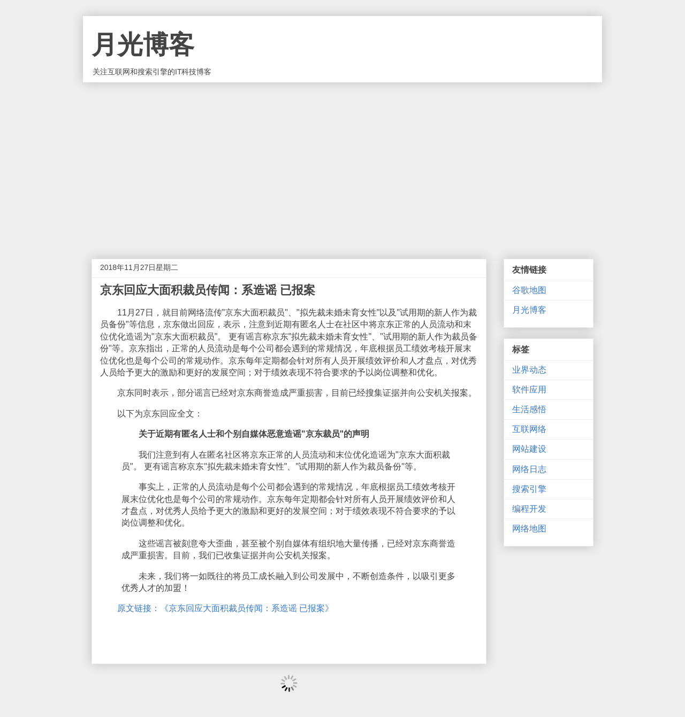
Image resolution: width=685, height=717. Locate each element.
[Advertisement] (342, 162)
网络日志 (529, 469)
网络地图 (529, 528)
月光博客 (143, 44)
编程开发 (529, 508)
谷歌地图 (529, 290)
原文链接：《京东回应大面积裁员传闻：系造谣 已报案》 (225, 608)
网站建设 (529, 448)
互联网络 (529, 429)
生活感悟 (529, 409)
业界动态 (529, 369)
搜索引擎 (529, 489)
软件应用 (529, 389)
